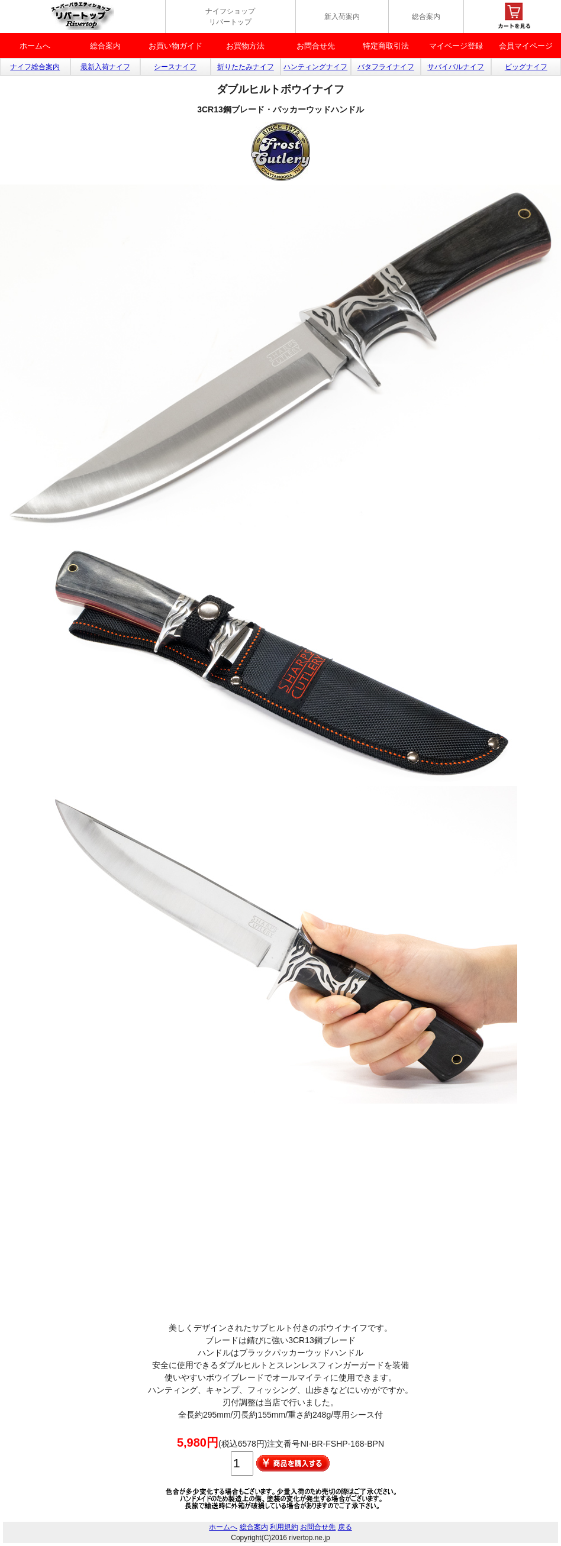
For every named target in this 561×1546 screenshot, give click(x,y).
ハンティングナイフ (315, 67)
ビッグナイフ (526, 67)
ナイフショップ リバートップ (230, 16)
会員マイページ (526, 45)
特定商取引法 (386, 45)
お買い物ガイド (175, 45)
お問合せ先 (315, 45)
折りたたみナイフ (245, 67)
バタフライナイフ (385, 67)
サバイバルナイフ (455, 67)
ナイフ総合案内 (35, 67)
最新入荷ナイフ (105, 67)
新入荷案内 (342, 16)
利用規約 (284, 1527)
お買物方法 (245, 45)
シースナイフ (175, 67)
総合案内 (426, 16)
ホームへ (35, 45)
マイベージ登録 (456, 45)
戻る (345, 1527)
